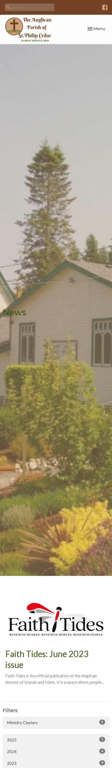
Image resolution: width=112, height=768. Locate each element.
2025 (56, 739)
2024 (56, 751)
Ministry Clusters (56, 722)
